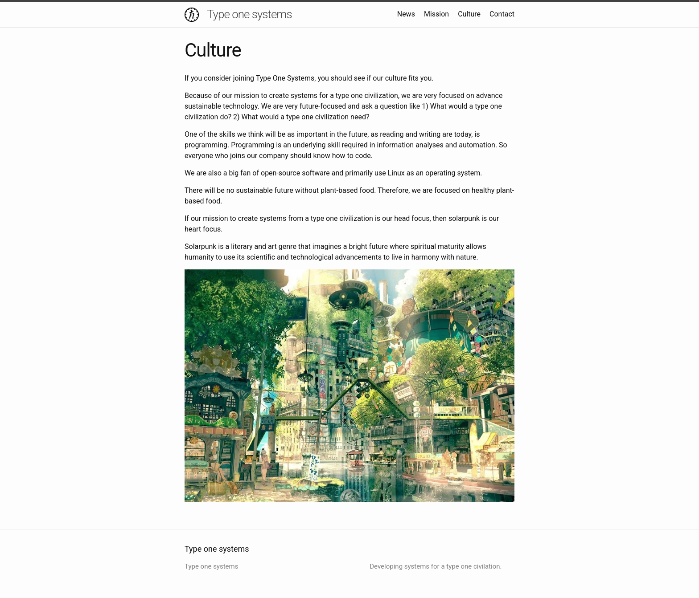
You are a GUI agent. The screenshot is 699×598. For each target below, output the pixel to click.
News (406, 14)
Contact (501, 14)
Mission (436, 14)
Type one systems (249, 14)
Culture (469, 14)
